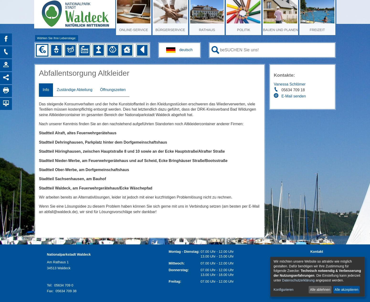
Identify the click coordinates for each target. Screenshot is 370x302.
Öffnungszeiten (113, 90)
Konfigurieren (283, 289)
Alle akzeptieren (347, 289)
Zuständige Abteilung (74, 90)
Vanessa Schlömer (290, 84)
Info (46, 90)
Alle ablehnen (320, 289)
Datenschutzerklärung (298, 280)
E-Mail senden (293, 96)
